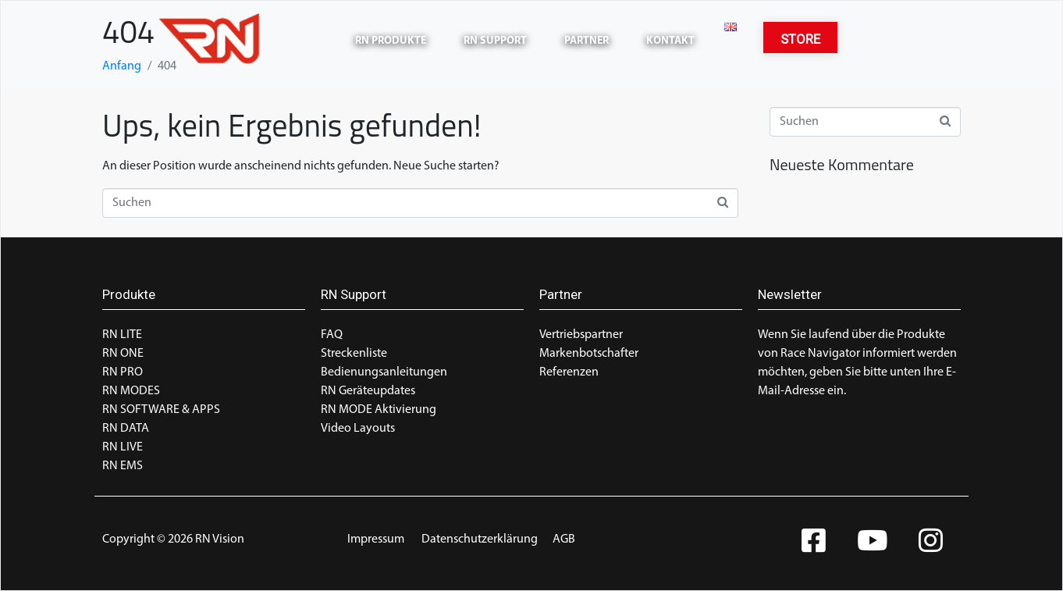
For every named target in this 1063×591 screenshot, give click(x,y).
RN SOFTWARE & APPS (161, 410)
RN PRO (122, 372)
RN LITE (122, 335)
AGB (564, 539)
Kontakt (670, 41)
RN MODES (131, 391)
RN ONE (123, 353)
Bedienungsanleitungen (384, 372)
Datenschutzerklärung (479, 539)
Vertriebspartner (581, 335)
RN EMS (122, 466)
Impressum (375, 539)
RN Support (495, 41)
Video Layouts (358, 428)
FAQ (332, 335)
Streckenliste (354, 353)
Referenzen (569, 372)
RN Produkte (390, 41)
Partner (586, 41)
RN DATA (125, 428)
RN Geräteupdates (368, 391)
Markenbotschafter (588, 353)
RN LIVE (122, 447)
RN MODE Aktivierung (378, 410)
